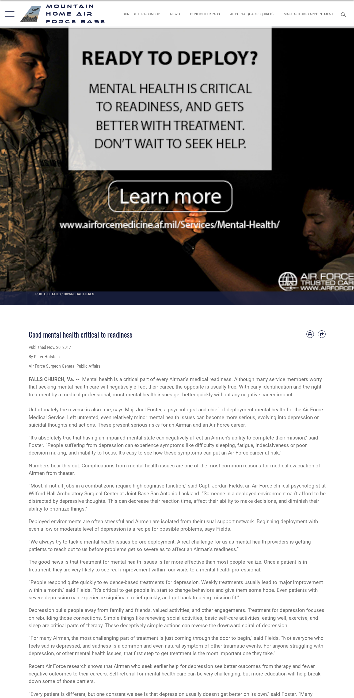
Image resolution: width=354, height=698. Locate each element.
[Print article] (310, 334)
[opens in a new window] (251, 14)
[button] (8, 14)
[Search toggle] (344, 14)
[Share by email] (321, 334)
